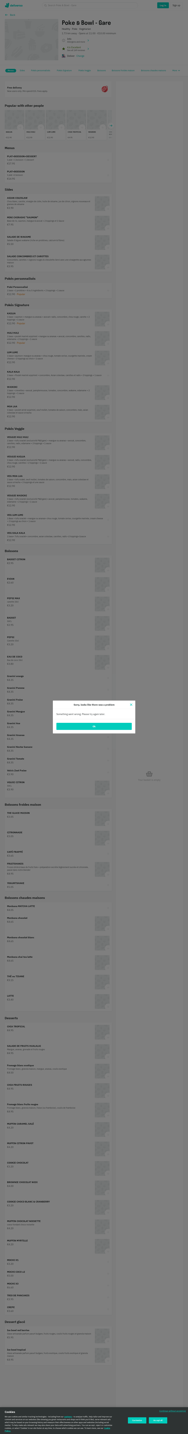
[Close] (131, 704)
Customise (137, 1420)
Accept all (158, 1420)
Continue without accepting (172, 1411)
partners (68, 1416)
